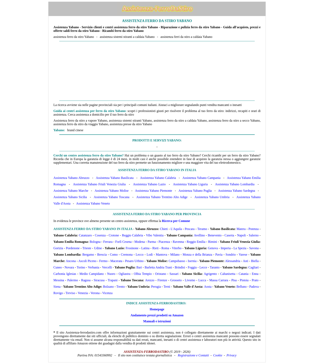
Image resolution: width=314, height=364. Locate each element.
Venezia (83, 293)
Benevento (214, 235)
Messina (58, 280)
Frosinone (132, 248)
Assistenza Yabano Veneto (93, 203)
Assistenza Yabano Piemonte (153, 190)
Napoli (241, 235)
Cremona (127, 254)
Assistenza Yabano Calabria (158, 177)
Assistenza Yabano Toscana (111, 197)
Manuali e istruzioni (157, 321)
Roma (165, 248)
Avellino (199, 235)
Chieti (164, 229)
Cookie (217, 355)
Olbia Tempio (143, 273)
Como (114, 254)
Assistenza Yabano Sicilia (70, 197)
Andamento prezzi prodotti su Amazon (157, 315)
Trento (120, 286)
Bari (139, 267)
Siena (57, 286)
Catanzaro (85, 235)
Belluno (242, 286)
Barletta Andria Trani (158, 267)
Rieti (155, 248)
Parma (152, 241)
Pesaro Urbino (134, 261)
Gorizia (58, 248)
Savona (254, 248)
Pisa (234, 280)
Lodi (150, 254)
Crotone (114, 235)
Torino (81, 267)
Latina (145, 248)
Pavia (218, 254)
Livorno (190, 280)
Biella (255, 261)
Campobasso (177, 261)
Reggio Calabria (132, 235)
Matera (241, 229)
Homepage (157, 309)
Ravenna (178, 241)
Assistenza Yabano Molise (112, 190)
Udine (98, 248)
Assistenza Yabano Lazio (149, 184)
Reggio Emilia (196, 241)
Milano (174, 254)
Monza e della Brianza (197, 254)
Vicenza (107, 293)
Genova (213, 248)
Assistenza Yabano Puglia (195, 190)
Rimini (212, 241)
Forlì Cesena (123, 241)
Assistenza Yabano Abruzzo (71, 177)
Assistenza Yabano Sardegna (236, 190)
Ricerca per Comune (176, 221)
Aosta (207, 286)
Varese (243, 254)
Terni (166, 286)
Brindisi (180, 267)
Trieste (87, 248)
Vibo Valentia (155, 235)
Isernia (192, 261)
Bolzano (108, 286)
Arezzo (149, 280)
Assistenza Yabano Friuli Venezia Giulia (99, 184)
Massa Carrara (218, 280)
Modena (139, 241)
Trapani (113, 280)
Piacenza (164, 241)
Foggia (192, 267)
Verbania (93, 267)
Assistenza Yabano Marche (70, 190)
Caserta (229, 235)
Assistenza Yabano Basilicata (115, 177)
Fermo (103, 261)
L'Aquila (176, 229)
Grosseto (176, 280)
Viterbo (176, 248)
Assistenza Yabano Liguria (190, 184)
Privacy (231, 355)
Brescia (102, 254)
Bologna (95, 241)
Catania (244, 273)
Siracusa (99, 280)
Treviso (70, 293)
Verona (95, 293)
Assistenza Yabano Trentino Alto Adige (161, 197)
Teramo (202, 229)
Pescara (190, 229)
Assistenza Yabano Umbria (211, 197)
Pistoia (244, 280)
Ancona (71, 261)
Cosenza (100, 235)
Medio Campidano (92, 273)
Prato (255, 280)
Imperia (226, 248)
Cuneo (57, 267)
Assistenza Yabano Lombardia (235, 184)
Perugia (156, 286)
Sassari (173, 273)
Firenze (162, 280)
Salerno (254, 235)
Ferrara (108, 241)
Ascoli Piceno (87, 261)
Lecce (203, 267)
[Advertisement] (157, 71)
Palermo (72, 280)
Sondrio (230, 254)
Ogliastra (125, 273)
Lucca (202, 280)
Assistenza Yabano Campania (201, 177)
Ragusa (86, 280)
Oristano (160, 273)
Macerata (116, 261)
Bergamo (88, 254)
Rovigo (58, 293)
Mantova (161, 254)
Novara (69, 267)
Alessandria (232, 261)
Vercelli (107, 267)
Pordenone (73, 248)
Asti (245, 261)
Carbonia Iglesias (64, 273)
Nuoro (111, 273)
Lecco (140, 254)
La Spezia (239, 248)
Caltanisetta (227, 273)
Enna (255, 273)
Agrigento (210, 273)
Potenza (254, 229)
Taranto (215, 267)
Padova (254, 286)
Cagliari (253, 267)
